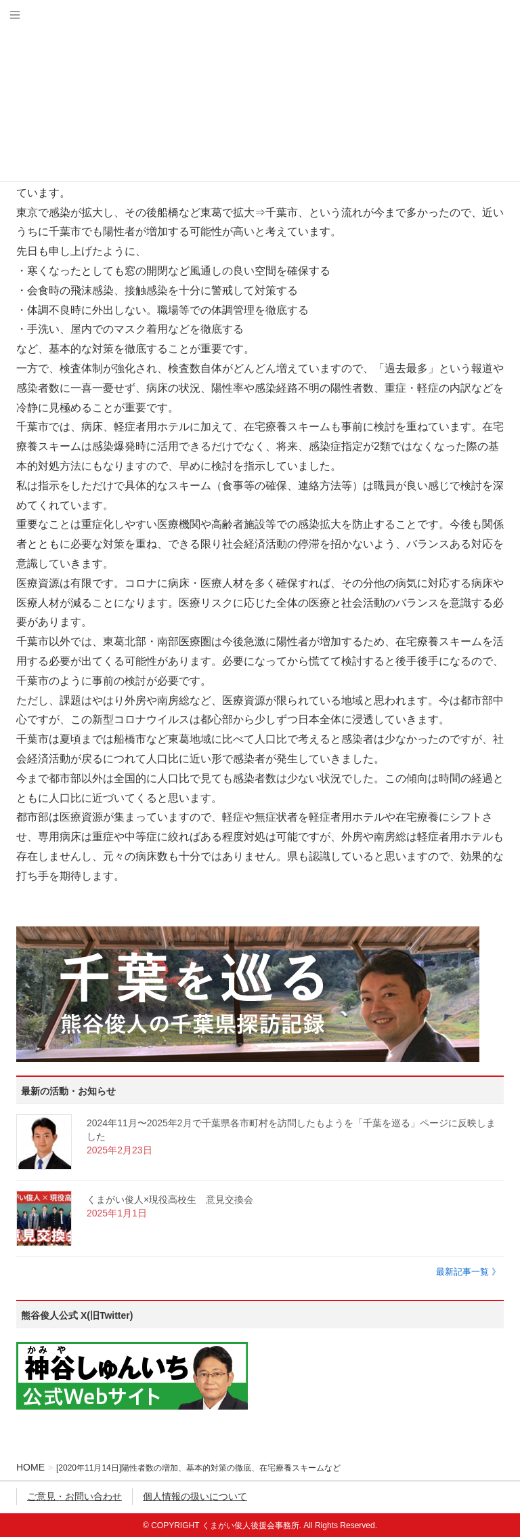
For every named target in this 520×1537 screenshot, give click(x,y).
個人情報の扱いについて (195, 1496)
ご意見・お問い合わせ (74, 1496)
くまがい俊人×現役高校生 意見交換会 (170, 1199)
